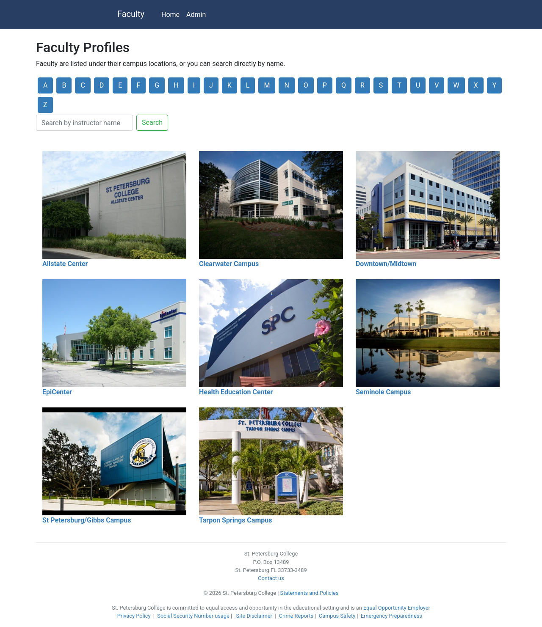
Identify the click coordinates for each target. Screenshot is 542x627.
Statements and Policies (309, 593)
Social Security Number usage (193, 616)
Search (152, 122)
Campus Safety (337, 616)
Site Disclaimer (254, 616)
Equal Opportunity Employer (396, 608)
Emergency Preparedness (391, 616)
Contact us (271, 578)
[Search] (84, 123)
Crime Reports (296, 616)
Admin (196, 15)
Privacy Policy (134, 616)
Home (170, 15)
